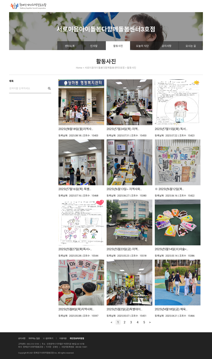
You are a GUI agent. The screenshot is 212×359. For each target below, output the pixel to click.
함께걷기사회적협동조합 (67, 6)
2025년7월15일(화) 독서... (171, 129)
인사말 (94, 45)
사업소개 (89, 6)
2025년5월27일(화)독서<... (75, 249)
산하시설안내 (135, 6)
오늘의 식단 (142, 45)
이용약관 (63, 338)
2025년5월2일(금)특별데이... (124, 309)
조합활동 (118, 6)
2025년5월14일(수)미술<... (171, 249)
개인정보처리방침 (77, 338)
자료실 (151, 6)
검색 (49, 88)
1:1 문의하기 (48, 338)
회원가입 (199, 6)
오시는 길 (191, 45)
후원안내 (104, 6)
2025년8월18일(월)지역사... (75, 129)
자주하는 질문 (34, 338)
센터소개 (70, 45)
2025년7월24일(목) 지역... (123, 129)
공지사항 (166, 45)
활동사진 (118, 45)
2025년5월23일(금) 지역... (123, 249)
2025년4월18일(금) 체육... (171, 309)
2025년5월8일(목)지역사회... (76, 309)
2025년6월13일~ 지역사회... (124, 189)
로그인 (188, 6)
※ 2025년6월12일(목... (169, 189)
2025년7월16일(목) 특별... (74, 189)
